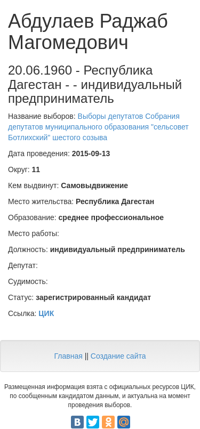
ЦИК (46, 313)
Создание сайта (118, 356)
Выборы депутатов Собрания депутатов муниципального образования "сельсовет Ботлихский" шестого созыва (98, 127)
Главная (68, 356)
